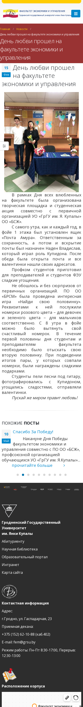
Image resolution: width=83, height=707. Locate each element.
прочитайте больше (38, 465)
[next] (75, 142)
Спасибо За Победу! (33, 431)
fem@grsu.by (24, 642)
